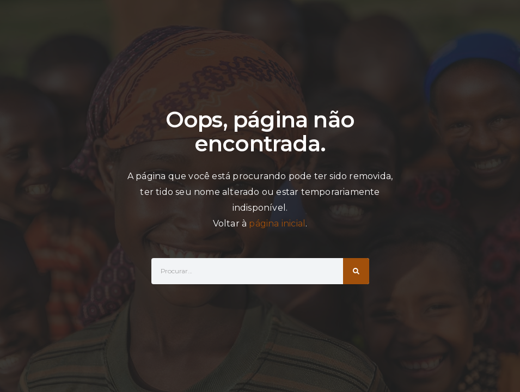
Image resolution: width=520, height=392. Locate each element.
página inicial (277, 223)
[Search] (356, 271)
